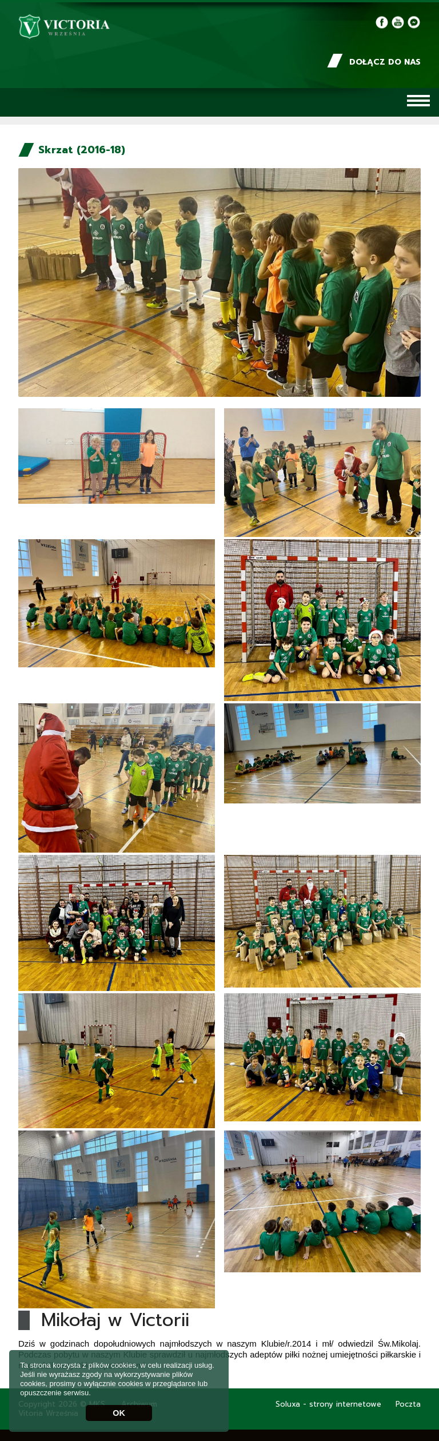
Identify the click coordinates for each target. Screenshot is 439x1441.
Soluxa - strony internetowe (328, 1404)
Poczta (408, 1404)
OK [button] (119, 1413)
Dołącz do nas (374, 62)
